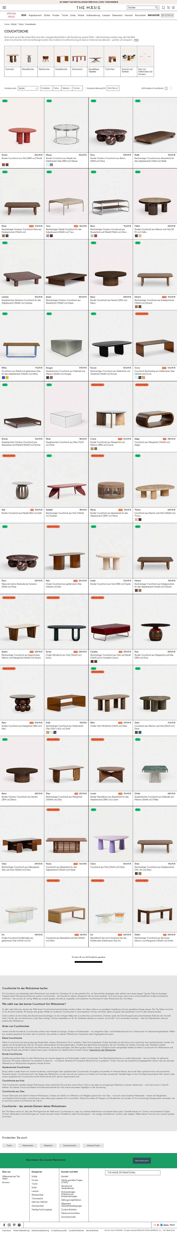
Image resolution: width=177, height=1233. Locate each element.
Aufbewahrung (93, 15)
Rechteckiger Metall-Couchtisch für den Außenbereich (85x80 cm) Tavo (64, 230)
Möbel (81, 15)
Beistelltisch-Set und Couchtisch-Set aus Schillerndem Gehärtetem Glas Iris (108, 939)
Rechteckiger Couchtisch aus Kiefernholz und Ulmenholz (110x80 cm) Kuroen (110, 372)
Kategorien (37, 1172)
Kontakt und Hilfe (69, 1172)
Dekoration (117, 15)
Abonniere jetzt (142, 1160)
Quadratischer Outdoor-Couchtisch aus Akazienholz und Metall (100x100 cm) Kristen (21, 443)
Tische (65, 15)
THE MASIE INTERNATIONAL (121, 1172)
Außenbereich (35, 15)
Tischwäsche (37, 1198)
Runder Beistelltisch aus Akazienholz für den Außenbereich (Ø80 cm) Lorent (109, 798)
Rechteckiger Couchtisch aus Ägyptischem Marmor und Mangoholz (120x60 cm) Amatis (21, 656)
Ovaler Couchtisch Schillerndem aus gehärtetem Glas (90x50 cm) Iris (17, 939)
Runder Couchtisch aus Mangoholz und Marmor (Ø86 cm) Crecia (107, 443)
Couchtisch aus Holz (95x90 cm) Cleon (107, 867)
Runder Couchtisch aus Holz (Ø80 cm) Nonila (22, 158)
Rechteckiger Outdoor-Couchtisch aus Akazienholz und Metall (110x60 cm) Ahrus (108, 230)
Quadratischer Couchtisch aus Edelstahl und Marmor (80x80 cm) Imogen (65, 372)
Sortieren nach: (10, 88)
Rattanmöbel (37, 1195)
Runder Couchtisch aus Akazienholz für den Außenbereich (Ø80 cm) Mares (109, 514)
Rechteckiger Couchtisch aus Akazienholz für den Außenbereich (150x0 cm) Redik (154, 159)
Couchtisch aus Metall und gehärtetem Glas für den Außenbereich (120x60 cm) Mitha (21, 372)
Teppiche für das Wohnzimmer (102, 1050)
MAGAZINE (154, 15)
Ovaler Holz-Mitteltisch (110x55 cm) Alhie (108, 726)
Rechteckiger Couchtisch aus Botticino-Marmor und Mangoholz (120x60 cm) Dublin (154, 939)
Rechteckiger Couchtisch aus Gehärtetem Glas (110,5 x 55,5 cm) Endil (64, 727)
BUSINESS (167, 15)
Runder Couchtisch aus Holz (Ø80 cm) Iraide (110, 584)
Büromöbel (140, 15)
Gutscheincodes (68, 1217)
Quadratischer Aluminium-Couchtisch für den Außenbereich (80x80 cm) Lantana (21, 301)
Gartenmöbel (38, 1206)
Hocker (55, 15)
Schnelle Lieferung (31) (96, 88)
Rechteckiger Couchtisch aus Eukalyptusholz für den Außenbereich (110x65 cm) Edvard (154, 585)
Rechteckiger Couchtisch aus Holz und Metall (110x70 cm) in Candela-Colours (110, 656)
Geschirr (129, 15)
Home (6, 24)
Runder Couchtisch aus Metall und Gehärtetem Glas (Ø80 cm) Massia (61, 159)
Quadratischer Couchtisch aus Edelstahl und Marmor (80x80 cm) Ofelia (154, 798)
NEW (23, 15)
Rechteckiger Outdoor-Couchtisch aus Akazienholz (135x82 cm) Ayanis (63, 301)
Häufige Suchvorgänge (42, 1209)
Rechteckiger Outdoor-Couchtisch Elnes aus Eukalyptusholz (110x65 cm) (21, 230)
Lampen (106, 15)
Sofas (73, 15)
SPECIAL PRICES (39, 1202)
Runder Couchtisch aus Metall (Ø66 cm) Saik (22, 513)
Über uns (6, 1172)
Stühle (47, 15)
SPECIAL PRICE (11, 15)
